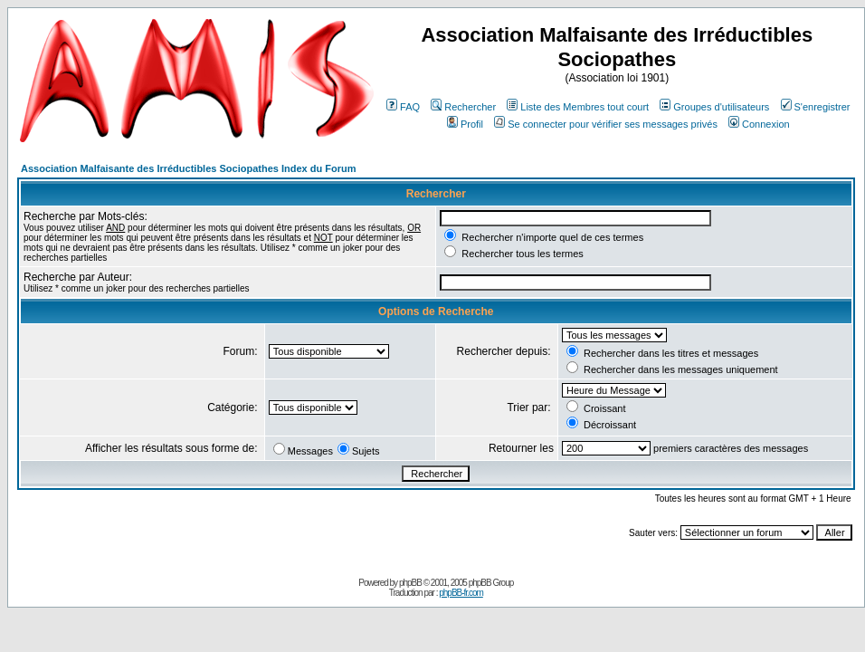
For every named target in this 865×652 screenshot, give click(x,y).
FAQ (403, 106)
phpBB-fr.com (461, 593)
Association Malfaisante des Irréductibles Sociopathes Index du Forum (188, 168)
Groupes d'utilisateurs (714, 106)
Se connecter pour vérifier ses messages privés (606, 124)
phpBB (410, 583)
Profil (465, 124)
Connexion (759, 124)
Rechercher (463, 106)
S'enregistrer (816, 106)
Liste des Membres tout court (578, 106)
